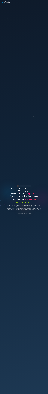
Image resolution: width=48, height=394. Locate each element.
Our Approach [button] (21, 1)
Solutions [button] (15, 1)
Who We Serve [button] (27, 1)
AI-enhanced (35, 208)
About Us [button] (32, 1)
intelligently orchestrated (23, 209)
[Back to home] (6, 2)
